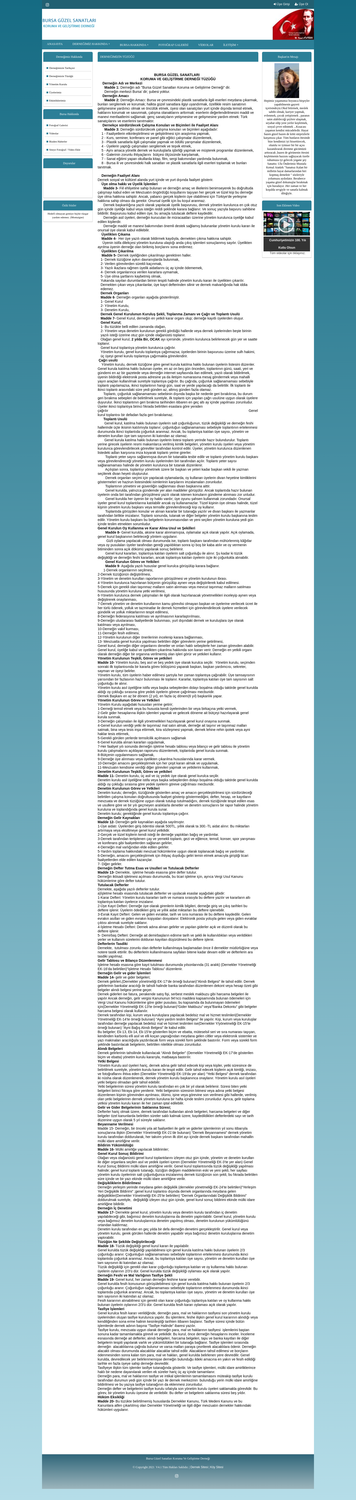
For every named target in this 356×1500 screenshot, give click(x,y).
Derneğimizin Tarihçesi (60, 67)
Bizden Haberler (56, 141)
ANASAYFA (55, 44)
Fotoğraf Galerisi (57, 125)
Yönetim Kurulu (56, 84)
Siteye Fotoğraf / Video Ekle (63, 149)
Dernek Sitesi (199, 1467)
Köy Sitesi (216, 1467)
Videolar (52, 133)
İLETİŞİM (229, 45)
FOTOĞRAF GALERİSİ (173, 45)
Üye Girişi (282, 4)
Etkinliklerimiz (56, 100)
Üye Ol (301, 4)
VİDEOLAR (205, 45)
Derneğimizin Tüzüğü (59, 76)
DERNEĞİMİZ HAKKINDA (90, 44)
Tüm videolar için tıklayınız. (288, 253)
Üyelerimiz (53, 92)
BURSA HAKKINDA (133, 45)
